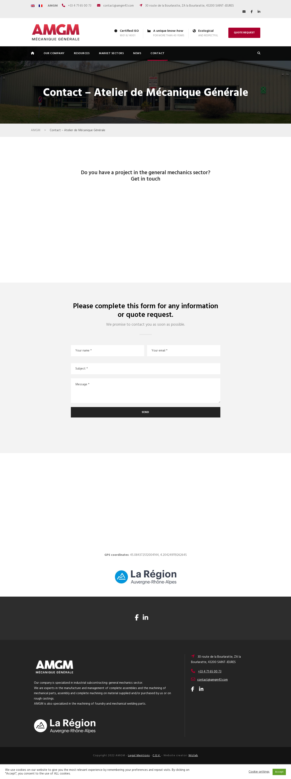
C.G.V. (157, 755)
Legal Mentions (139, 755)
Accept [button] (279, 772)
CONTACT (158, 53)
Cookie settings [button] (259, 772)
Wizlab (193, 755)
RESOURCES (82, 53)
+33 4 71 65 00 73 (79, 5)
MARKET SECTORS (111, 53)
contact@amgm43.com (118, 5)
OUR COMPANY (54, 53)
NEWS (137, 53)
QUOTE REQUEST (244, 33)
